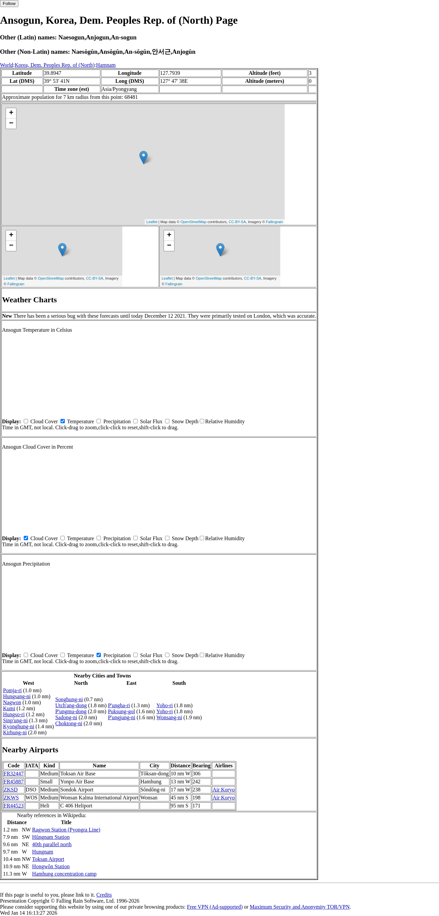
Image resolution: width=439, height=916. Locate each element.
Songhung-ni (69, 699)
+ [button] (11, 113)
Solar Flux (151, 421)
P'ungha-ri (119, 705)
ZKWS (11, 797)
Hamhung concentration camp (64, 874)
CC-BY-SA (237, 222)
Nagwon (12, 702)
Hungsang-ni (17, 696)
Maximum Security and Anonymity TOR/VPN (300, 907)
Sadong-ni (66, 717)
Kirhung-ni (15, 732)
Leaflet (151, 222)
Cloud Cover (44, 421)
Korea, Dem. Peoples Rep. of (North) (55, 65)
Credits (104, 895)
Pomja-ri (12, 690)
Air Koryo (223, 789)
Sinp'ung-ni (15, 720)
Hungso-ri (14, 714)
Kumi (9, 708)
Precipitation (117, 421)
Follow (9, 3)
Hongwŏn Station (50, 866)
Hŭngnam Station (50, 837)
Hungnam (42, 852)
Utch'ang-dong (71, 705)
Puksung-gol (121, 711)
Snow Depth (185, 421)
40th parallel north (51, 844)
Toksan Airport (48, 859)
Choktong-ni (68, 723)
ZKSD (11, 789)
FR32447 (14, 773)
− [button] (11, 124)
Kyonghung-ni (18, 726)
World (6, 65)
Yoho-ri (164, 705)
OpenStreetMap (193, 222)
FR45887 (14, 781)
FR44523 (14, 805)
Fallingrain (274, 222)
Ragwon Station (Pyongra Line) (66, 829)
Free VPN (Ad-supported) (215, 907)
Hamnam (106, 65)
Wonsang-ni (169, 717)
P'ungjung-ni (121, 717)
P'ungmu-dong (71, 711)
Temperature (80, 421)
